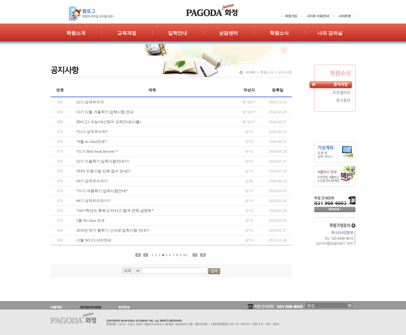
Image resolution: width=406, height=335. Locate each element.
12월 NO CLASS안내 (93, 240)
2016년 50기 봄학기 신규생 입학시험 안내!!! (113, 230)
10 (184, 255)
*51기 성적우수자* (92, 131)
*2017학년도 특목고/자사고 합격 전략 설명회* (114, 210)
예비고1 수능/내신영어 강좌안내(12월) (108, 122)
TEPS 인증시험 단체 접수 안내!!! (103, 171)
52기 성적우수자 (90, 102)
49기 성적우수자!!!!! (93, 201)
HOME (251, 72)
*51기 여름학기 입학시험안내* (102, 191)
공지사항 (285, 72)
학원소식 (267, 72)
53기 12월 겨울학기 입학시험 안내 (104, 112)
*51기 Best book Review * (97, 151)
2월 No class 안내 (90, 220)
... (188, 255)
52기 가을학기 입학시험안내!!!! (102, 161)
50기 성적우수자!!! (92, 181)
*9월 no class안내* (91, 141)
